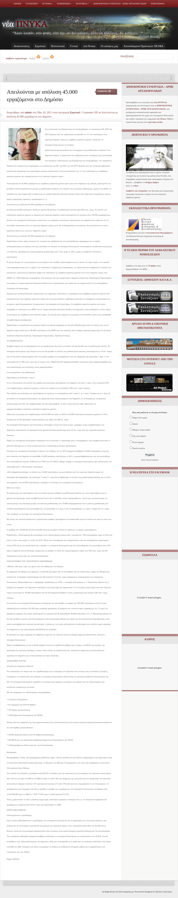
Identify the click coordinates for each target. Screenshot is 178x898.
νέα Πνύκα (89, 46)
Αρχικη (17, 3)
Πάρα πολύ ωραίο (140, 417)
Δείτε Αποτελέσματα (150, 460)
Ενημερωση (64, 3)
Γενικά (74, 46)
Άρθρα (35, 58)
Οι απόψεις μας (109, 46)
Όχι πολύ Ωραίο (139, 436)
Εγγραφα (47, 3)
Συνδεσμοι (32, 3)
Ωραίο (135, 424)
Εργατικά (40, 46)
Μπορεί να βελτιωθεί (141, 430)
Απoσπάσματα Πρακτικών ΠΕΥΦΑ (144, 46)
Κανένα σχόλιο (139, 448)
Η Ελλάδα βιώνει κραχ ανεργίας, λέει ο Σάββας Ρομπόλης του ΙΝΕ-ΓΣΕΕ (155, 78)
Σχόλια (48, 58)
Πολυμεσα (82, 3)
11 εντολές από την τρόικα (24, 78)
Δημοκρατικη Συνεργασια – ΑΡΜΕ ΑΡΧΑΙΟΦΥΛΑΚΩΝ (120, 3)
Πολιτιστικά (58, 46)
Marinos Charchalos (163, 892)
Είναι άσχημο (138, 442)
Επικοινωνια (158, 3)
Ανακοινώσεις (21, 46)
